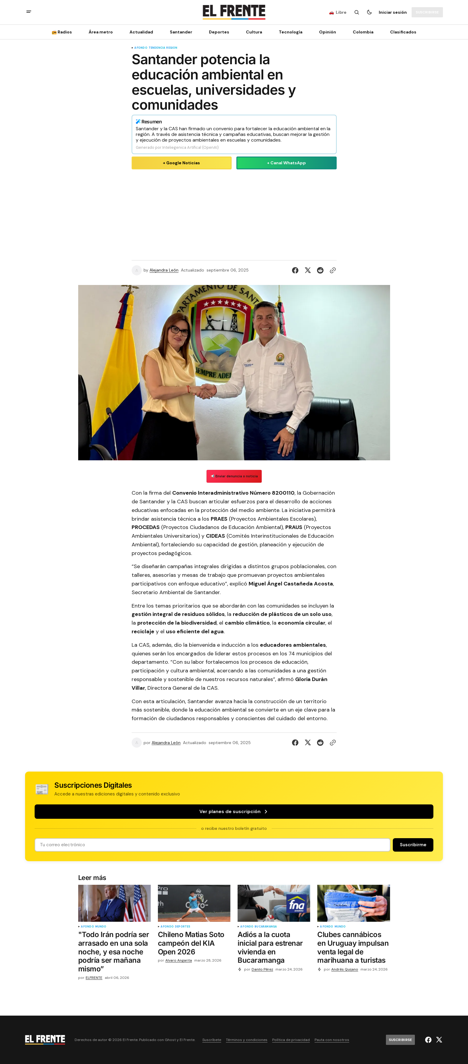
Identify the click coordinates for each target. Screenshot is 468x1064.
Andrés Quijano (344, 969)
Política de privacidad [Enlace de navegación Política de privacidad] (291, 1040)
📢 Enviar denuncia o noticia (234, 476)
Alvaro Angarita (178, 960)
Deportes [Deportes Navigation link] (219, 32)
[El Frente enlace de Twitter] (438, 1040)
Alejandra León (164, 270)
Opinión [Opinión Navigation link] (327, 32)
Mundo (101, 926)
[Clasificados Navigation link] (401, 32)
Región (171, 48)
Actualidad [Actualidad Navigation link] (141, 32)
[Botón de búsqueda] (356, 12)
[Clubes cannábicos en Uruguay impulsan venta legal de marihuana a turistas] (353, 948)
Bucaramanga (266, 926)
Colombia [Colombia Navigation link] (363, 32)
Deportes (182, 926)
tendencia (157, 48)
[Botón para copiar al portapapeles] (332, 270)
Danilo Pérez (262, 969)
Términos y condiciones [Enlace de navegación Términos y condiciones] (246, 1040)
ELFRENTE (94, 978)
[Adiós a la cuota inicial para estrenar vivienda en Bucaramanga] (274, 948)
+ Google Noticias (181, 162)
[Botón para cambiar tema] (369, 12)
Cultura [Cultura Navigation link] (254, 32)
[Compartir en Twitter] (307, 270)
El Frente (187, 1040)
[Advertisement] (234, 213)
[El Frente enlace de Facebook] (429, 1040)
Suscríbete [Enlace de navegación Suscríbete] (211, 1040)
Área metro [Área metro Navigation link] (101, 32)
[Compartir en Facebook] (296, 270)
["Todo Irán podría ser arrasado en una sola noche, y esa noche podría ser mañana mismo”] (114, 953)
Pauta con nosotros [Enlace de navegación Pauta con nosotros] (332, 1040)
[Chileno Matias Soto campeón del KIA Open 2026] (194, 944)
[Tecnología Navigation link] (290, 32)
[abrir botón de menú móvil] (29, 12)
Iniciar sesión (393, 12)
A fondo (140, 48)
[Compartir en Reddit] (320, 270)
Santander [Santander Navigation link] (181, 32)
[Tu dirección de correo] (212, 845)
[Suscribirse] (427, 12)
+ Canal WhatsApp (286, 162)
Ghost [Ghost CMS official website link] (170, 1040)
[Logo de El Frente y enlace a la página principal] (234, 12)
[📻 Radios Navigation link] (64, 32)
